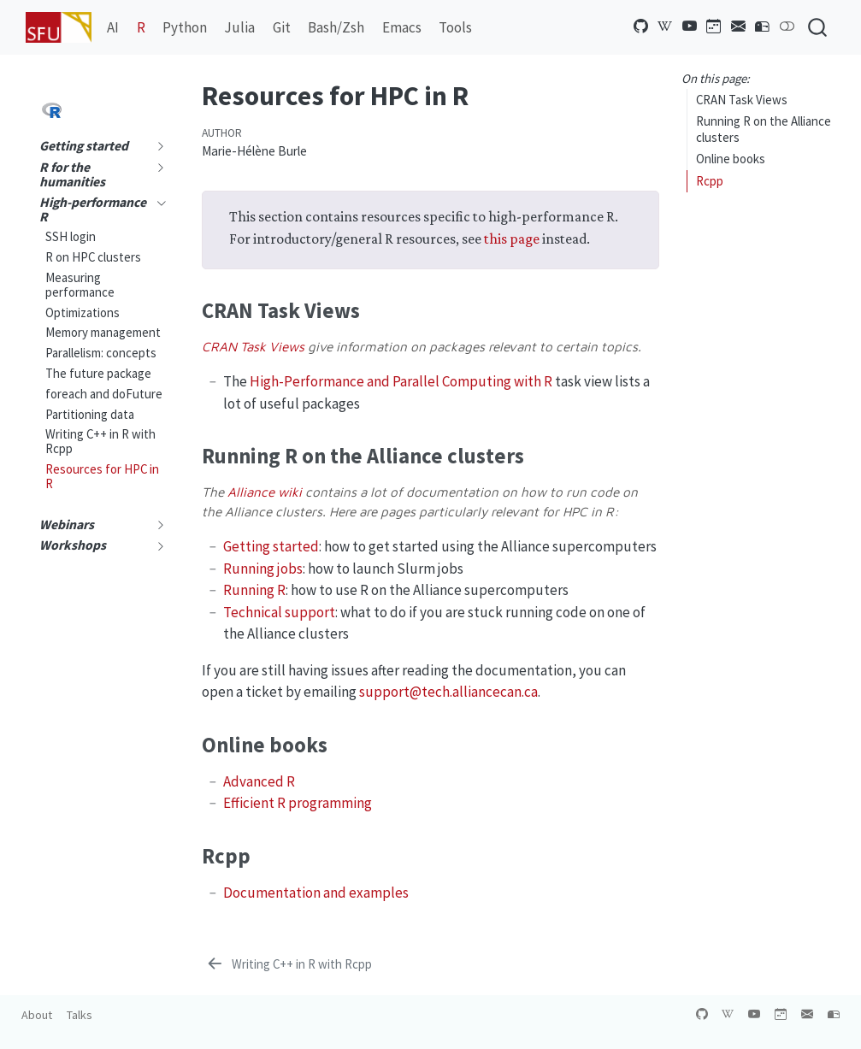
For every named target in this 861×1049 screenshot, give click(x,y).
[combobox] (818, 27)
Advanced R (259, 781)
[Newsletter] (739, 26)
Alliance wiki (264, 491)
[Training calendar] (714, 26)
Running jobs (263, 568)
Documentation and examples (316, 892)
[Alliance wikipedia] (665, 26)
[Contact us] (763, 26)
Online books (730, 158)
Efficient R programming (297, 802)
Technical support (279, 612)
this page (512, 238)
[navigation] (157, 146)
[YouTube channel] (690, 26)
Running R (254, 589)
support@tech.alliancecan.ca (448, 691)
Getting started (271, 546)
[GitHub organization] (641, 26)
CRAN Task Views (741, 99)
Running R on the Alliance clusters (763, 129)
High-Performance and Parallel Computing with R (401, 381)
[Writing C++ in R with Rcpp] (288, 964)
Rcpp (709, 181)
